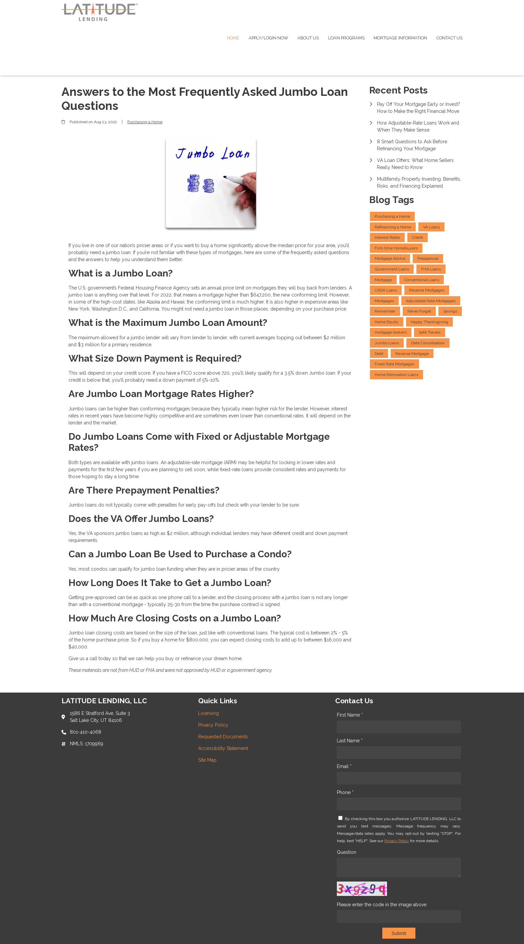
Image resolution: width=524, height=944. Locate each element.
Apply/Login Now (268, 37)
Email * (344, 766)
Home (233, 37)
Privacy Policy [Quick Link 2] (213, 725)
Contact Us (449, 37)
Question (346, 852)
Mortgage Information (400, 37)
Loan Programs (346, 37)
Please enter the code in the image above (381, 904)
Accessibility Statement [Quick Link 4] (223, 748)
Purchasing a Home (144, 122)
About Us (308, 37)
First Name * (350, 715)
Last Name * (350, 740)
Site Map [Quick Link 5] (207, 760)
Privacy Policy (396, 840)
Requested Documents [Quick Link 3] (223, 736)
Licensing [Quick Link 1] (208, 713)
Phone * (345, 792)
